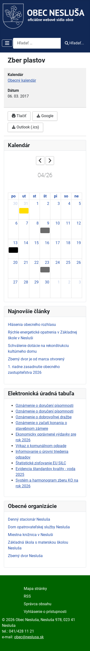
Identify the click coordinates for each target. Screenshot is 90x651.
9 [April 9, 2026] (48, 223)
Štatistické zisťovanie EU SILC (41, 463)
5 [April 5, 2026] (80, 203)
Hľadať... (74, 43)
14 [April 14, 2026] (26, 243)
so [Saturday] (66, 196)
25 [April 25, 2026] (68, 262)
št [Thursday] (45, 196)
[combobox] (37, 43)
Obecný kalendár (22, 80)
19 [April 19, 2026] (79, 243)
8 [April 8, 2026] (37, 223)
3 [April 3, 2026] (59, 203)
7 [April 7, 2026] (27, 223)
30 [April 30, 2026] (47, 282)
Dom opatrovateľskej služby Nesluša (39, 527)
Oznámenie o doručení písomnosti (44, 405)
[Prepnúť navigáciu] (7, 43)
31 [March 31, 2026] (26, 203)
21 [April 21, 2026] (26, 262)
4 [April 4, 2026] (69, 203)
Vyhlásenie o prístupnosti (45, 611)
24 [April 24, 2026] (57, 262)
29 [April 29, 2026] (36, 282)
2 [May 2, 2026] (69, 282)
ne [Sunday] (76, 196)
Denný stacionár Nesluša (29, 519)
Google (44, 116)
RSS (27, 596)
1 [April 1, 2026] (37, 203)
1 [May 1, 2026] (59, 282)
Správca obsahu (37, 604)
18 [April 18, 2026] (68, 243)
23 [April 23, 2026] (47, 262)
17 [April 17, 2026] (57, 243)
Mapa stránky (35, 588)
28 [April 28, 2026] (26, 282)
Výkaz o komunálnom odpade (41, 446)
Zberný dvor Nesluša (25, 555)
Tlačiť (19, 116)
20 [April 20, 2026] (15, 262)
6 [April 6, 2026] (16, 223)
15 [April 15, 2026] (36, 243)
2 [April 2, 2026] (48, 203)
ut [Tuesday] (24, 196)
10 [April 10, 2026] (57, 223)
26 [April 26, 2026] (79, 262)
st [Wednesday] (34, 196)
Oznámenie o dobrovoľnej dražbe (44, 417)
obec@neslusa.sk (29, 637)
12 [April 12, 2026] (79, 223)
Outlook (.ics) (25, 127)
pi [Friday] (55, 196)
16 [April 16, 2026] (47, 243)
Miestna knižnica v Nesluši (30, 534)
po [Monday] (13, 196)
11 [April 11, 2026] (68, 223)
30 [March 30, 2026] (15, 203)
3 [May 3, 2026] (80, 282)
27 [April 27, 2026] (15, 282)
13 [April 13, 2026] (15, 243)
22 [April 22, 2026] (36, 262)
